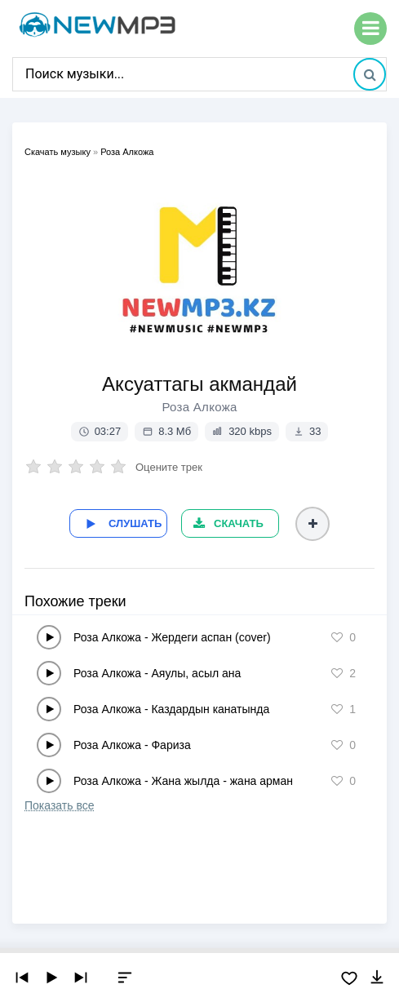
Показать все (59, 805)
